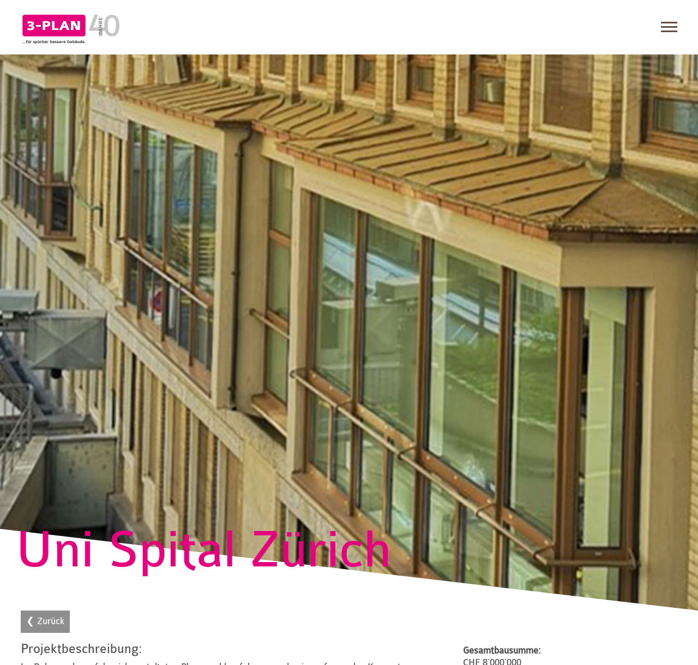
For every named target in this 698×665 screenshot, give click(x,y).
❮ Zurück (45, 621)
